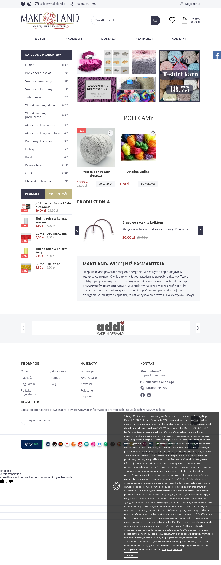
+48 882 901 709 (85, 4)
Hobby (46, 149)
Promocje (74, 39)
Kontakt (179, 39)
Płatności (144, 39)
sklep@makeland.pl (53, 4)
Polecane (87, 390)
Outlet (41, 39)
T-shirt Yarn (46, 97)
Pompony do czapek (46, 141)
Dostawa (108, 39)
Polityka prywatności (29, 392)
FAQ (53, 384)
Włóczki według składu (46, 105)
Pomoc (55, 378)
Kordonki (46, 157)
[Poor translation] (8, 481)
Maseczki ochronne (46, 181)
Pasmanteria (46, 165)
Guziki (46, 173)
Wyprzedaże (89, 378)
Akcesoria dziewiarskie (46, 125)
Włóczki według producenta (46, 115)
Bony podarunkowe (46, 73)
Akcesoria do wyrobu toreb (46, 133)
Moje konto (192, 4)
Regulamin (28, 384)
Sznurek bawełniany (46, 81)
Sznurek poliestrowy (46, 89)
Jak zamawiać (59, 371)
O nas (24, 371)
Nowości (86, 384)
